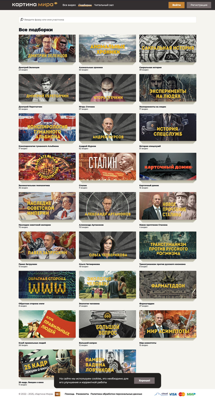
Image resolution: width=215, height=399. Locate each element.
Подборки (84, 5)
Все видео (69, 5)
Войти (176, 5)
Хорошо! (144, 380)
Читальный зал (104, 5)
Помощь (69, 394)
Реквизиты (82, 394)
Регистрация (199, 5)
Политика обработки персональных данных (116, 394)
